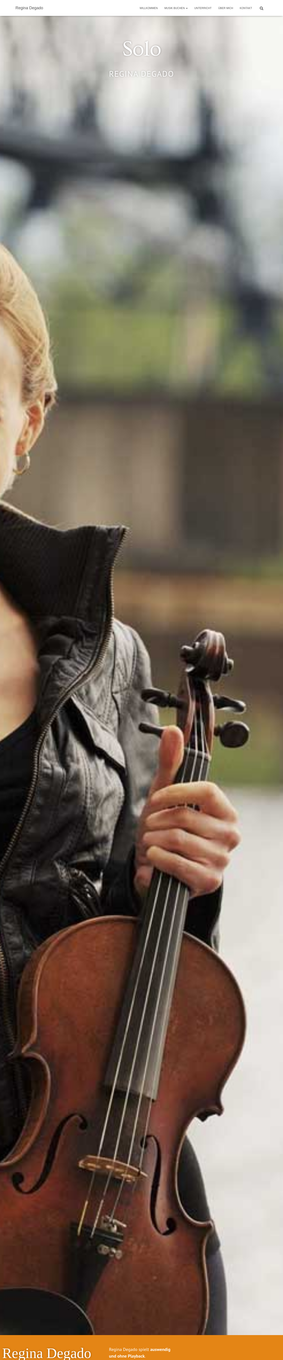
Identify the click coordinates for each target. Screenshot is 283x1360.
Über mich (225, 8)
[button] (186, 8)
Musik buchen (176, 8)
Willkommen (149, 8)
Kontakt (246, 8)
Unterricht (203, 8)
